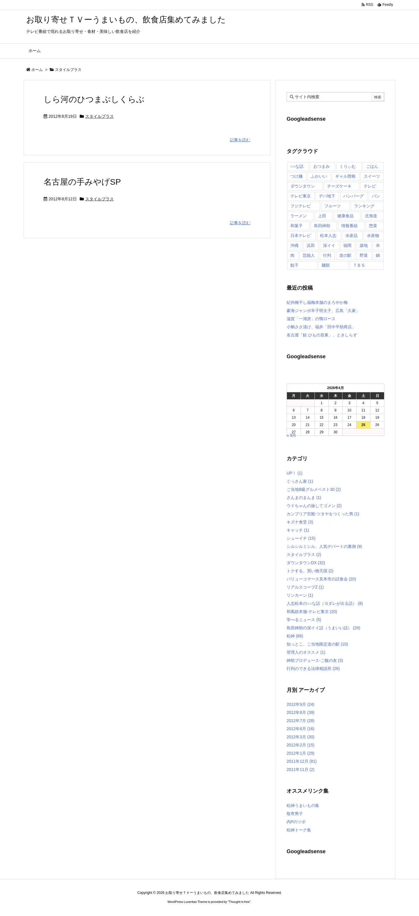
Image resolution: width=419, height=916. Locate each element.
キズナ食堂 (300, 522)
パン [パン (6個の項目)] (376, 196)
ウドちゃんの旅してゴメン (314, 505)
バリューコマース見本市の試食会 (321, 579)
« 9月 (291, 435)
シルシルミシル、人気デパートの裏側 (324, 546)
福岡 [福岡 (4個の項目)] (347, 245)
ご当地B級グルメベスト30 (314, 489)
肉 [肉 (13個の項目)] (292, 255)
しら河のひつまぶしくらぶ (94, 99)
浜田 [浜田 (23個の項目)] (311, 245)
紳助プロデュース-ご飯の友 (315, 660)
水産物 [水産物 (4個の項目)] (373, 235)
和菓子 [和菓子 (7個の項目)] (296, 225)
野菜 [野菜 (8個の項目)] (364, 255)
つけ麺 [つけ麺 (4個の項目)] (296, 176)
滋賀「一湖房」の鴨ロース (311, 318)
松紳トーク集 (299, 830)
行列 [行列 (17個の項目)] (327, 255)
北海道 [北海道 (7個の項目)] (371, 215)
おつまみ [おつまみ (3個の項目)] (321, 166)
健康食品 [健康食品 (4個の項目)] (345, 215)
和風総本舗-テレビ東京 (312, 611)
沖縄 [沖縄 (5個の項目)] (294, 245)
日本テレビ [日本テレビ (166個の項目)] (300, 235)
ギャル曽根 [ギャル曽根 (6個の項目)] (345, 176)
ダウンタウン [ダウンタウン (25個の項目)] (302, 186)
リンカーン (300, 595)
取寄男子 (295, 813)
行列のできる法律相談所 (313, 668)
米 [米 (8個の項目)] (378, 245)
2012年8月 (301, 712)
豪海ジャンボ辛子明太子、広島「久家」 (323, 310)
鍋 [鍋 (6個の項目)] (378, 255)
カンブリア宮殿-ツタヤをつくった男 (323, 514)
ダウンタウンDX (306, 562)
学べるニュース (304, 619)
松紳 (295, 636)
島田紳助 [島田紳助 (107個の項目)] (322, 225)
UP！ (294, 473)
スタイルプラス (99, 116)
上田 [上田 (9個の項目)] (322, 215)
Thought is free (239, 901)
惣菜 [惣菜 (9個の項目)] (373, 225)
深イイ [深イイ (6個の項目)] (329, 245)
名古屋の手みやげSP (82, 181)
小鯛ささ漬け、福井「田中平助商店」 (321, 327)
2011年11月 (301, 769)
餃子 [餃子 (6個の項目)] (294, 265)
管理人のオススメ (306, 652)
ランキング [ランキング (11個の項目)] (364, 206)
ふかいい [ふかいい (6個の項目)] (319, 176)
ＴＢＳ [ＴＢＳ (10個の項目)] (359, 265)
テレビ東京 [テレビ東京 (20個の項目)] (300, 196)
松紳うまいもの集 (303, 805)
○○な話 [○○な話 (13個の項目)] (296, 166)
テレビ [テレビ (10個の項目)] (370, 186)
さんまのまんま (304, 497)
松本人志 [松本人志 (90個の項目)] (328, 235)
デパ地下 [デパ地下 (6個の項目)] (327, 196)
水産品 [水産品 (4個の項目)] (351, 235)
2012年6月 (301, 728)
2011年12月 (302, 761)
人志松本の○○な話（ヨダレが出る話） (325, 603)
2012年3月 (301, 737)
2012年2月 (301, 745)
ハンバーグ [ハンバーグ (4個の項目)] (353, 196)
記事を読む (240, 140)
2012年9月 (301, 704)
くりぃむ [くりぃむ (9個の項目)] (348, 166)
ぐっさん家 (300, 481)
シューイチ (301, 538)
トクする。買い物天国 (310, 571)
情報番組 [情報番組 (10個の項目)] (349, 225)
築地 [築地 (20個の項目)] (364, 245)
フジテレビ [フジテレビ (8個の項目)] (300, 206)
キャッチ (298, 530)
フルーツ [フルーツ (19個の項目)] (332, 206)
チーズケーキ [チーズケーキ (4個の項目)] (339, 186)
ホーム (37, 69)
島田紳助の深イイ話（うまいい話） (323, 627)
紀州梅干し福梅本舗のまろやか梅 (317, 302)
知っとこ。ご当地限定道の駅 (317, 644)
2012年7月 (301, 720)
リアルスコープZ (305, 587)
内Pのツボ (296, 821)
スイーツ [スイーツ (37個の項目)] (372, 176)
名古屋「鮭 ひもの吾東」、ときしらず (322, 335)
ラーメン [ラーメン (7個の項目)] (298, 215)
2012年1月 (301, 753)
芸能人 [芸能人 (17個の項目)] (309, 255)
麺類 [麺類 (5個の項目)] (326, 265)
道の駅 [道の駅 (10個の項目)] (345, 255)
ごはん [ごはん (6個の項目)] (372, 166)
